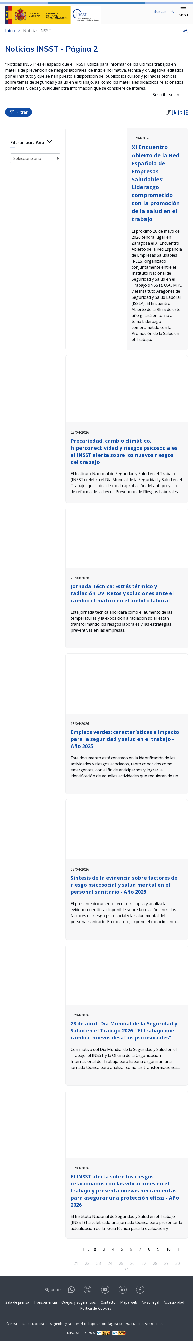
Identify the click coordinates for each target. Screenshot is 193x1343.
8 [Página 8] (149, 1251)
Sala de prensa (17, 1304)
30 (178, 1265)
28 (155, 1265)
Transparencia (45, 1304)
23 (98, 1265)
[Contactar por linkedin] (123, 1293)
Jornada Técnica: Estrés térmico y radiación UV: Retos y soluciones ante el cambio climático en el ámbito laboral (123, 596)
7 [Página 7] (140, 1251)
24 (110, 1265)
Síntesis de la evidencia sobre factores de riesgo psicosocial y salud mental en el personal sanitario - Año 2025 (124, 887)
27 (144, 1265)
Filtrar (18, 116)
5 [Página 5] (122, 1251)
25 (121, 1265)
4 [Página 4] (113, 1251)
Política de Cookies (95, 1310)
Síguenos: (54, 1291)
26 (132, 1265)
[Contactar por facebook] (140, 1293)
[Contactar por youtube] (105, 1293)
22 (87, 1265)
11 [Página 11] (180, 1251)
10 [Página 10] (168, 1251)
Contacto (108, 1304)
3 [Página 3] (104, 1251)
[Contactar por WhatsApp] (71, 1293)
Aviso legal (150, 1304)
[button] (183, 12)
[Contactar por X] (88, 1293)
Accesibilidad (174, 1304)
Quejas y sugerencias (78, 1304)
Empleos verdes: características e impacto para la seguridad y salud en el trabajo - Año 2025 (125, 742)
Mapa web (128, 1304)
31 (127, 1272)
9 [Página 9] (158, 1251)
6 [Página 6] (131, 1251)
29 (166, 1265)
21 (76, 1265)
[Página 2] (95, 1251)
